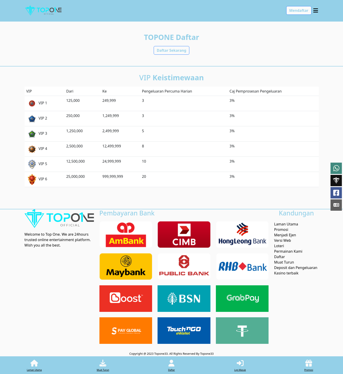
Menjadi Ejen (285, 234)
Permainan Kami (288, 251)
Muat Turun (284, 262)
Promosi (281, 229)
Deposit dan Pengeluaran (295, 267)
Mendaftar (298, 10)
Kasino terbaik (286, 273)
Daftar (279, 256)
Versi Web (282, 240)
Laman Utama (286, 224)
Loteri (279, 245)
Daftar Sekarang (171, 50)
